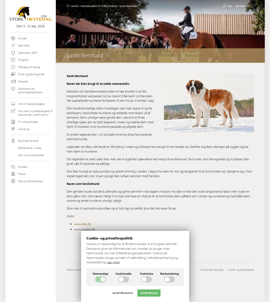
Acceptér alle (149, 293)
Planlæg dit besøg (25, 67)
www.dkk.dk (82, 224)
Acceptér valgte (122, 293)
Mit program (244, 6)
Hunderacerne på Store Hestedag (99, 6)
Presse (18, 174)
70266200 (80, 269)
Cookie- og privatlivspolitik (241, 269)
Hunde (74, 6)
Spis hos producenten (27, 155)
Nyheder (19, 81)
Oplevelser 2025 (23, 53)
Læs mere (113, 262)
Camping (19, 129)
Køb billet (20, 45)
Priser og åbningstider (27, 74)
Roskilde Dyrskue (24, 141)
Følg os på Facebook (26, 181)
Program (19, 60)
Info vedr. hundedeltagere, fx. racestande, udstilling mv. (31, 112)
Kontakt (18, 167)
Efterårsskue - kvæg (25, 148)
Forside (18, 38)
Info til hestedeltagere (27, 104)
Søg (227, 6)
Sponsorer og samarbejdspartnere (26, 90)
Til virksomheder (24, 122)
